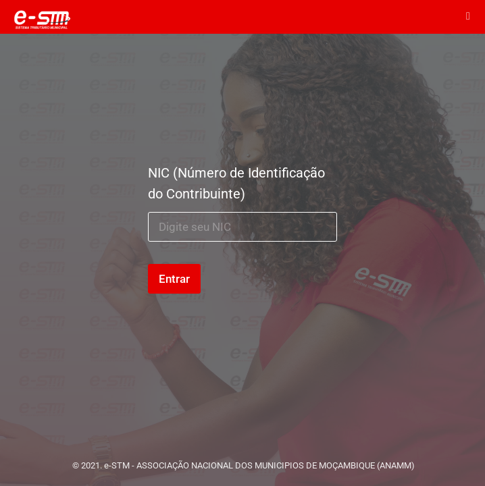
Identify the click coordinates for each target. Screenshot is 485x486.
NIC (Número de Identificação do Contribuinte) (236, 183)
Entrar (174, 279)
